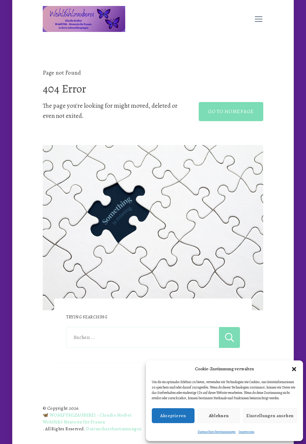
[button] (294, 369)
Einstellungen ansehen (270, 416)
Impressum (246, 431)
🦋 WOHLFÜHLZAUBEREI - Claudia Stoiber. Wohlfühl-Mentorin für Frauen (88, 418)
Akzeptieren (173, 416)
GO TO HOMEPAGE (231, 111)
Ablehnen (219, 416)
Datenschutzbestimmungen (216, 431)
